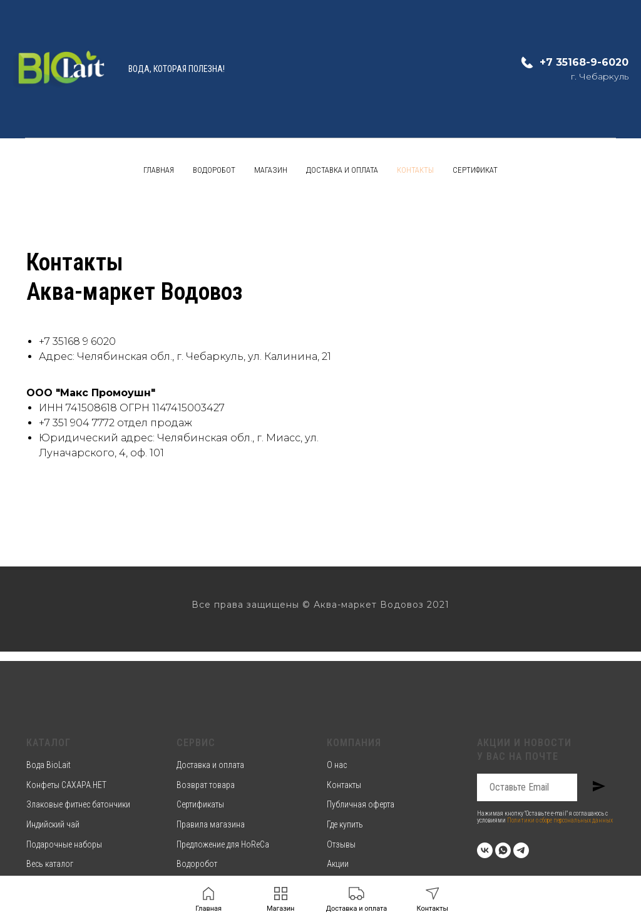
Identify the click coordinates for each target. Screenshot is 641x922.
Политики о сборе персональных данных (560, 820)
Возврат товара (206, 785)
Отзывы (341, 844)
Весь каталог (49, 864)
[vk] (485, 850)
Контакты (415, 170)
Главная (158, 170)
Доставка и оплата (342, 170)
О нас (337, 765)
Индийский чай (52, 824)
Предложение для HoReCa (223, 844)
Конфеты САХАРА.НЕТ (66, 785)
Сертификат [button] (475, 170)
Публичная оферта (360, 804)
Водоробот (214, 170)
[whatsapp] (503, 850)
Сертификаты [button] (200, 804)
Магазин (270, 170)
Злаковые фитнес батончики (78, 804)
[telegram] (521, 850)
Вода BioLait (48, 765)
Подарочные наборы (64, 844)
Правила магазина (211, 824)
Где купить (345, 824)
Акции (338, 864)
